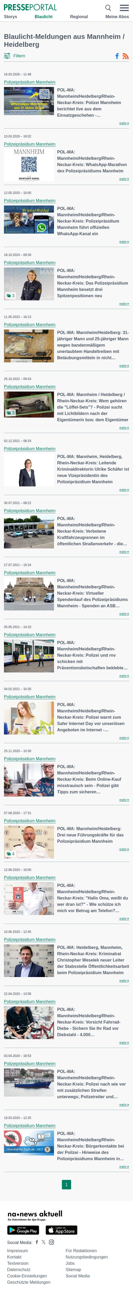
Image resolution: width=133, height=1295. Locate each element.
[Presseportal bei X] (42, 1242)
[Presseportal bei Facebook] (35, 1242)
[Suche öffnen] (108, 8)
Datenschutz (19, 1269)
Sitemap (73, 1269)
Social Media (78, 1276)
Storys (10, 16)
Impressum (17, 1250)
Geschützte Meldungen (29, 1282)
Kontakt (14, 1257)
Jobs (70, 1263)
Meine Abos (117, 16)
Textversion (17, 1263)
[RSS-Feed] (125, 56)
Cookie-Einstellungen (27, 1276)
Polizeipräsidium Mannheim (30, 82)
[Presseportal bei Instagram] (50, 1242)
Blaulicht (44, 16)
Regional (79, 16)
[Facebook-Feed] (117, 56)
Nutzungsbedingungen (87, 1257)
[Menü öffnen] (124, 8)
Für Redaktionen (81, 1250)
